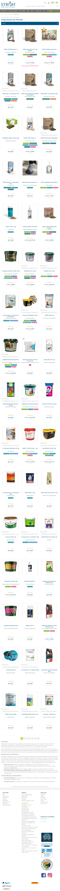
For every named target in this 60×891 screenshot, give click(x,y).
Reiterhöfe (24, 797)
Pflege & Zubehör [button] (13, 11)
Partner (42, 800)
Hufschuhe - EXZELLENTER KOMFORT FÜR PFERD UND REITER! (28, 823)
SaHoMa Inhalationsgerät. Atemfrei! (28, 835)
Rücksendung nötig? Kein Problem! (28, 832)
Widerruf (5, 803)
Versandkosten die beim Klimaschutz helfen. (28, 842)
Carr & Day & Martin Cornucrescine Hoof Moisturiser (17, 770)
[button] (48, 2)
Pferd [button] (28, 11)
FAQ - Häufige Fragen (27, 794)
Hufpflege (26, 758)
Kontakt (4, 799)
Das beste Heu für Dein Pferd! (29, 817)
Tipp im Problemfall (8, 14)
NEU (44, 11)
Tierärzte (24, 799)
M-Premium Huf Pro (9, 781)
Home (2, 14)
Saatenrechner (25, 811)
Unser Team (44, 799)
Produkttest (24, 806)
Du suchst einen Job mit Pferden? (30, 827)
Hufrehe (32, 761)
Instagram (43, 797)
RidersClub (24, 796)
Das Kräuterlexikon (26, 830)
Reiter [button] (32, 11)
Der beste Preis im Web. (28, 812)
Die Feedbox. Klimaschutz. (28, 814)
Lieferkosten (25, 803)
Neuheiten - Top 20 (26, 805)
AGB (4, 794)
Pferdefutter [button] (4, 11)
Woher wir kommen (26, 840)
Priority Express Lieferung (28, 815)
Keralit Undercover (9, 764)
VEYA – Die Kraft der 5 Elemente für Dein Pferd (29, 845)
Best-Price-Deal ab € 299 (28, 800)
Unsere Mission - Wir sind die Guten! (29, 848)
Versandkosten (32, 786)
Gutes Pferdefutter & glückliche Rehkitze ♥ (29, 819)
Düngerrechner (25, 809)
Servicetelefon (25, 808)
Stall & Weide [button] (22, 11)
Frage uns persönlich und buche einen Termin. (30, 851)
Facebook (43, 794)
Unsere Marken (6, 802)
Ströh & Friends (44, 802)
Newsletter (5, 800)
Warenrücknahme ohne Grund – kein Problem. (30, 838)
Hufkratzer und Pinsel (41, 758)
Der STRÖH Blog (6, 805)
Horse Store (43, 803)
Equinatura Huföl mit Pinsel (11, 769)
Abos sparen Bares (26, 825)
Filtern (30, 23)
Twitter (42, 796)
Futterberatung (25, 802)
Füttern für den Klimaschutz (29, 828)
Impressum (5, 797)
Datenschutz (6, 796)
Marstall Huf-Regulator (10, 778)
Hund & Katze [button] (38, 11)
